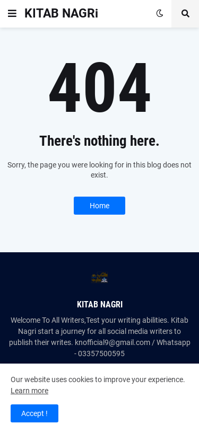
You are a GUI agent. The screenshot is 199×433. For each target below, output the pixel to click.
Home (99, 205)
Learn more (29, 390)
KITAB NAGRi (61, 13)
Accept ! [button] (34, 413)
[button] (12, 14)
